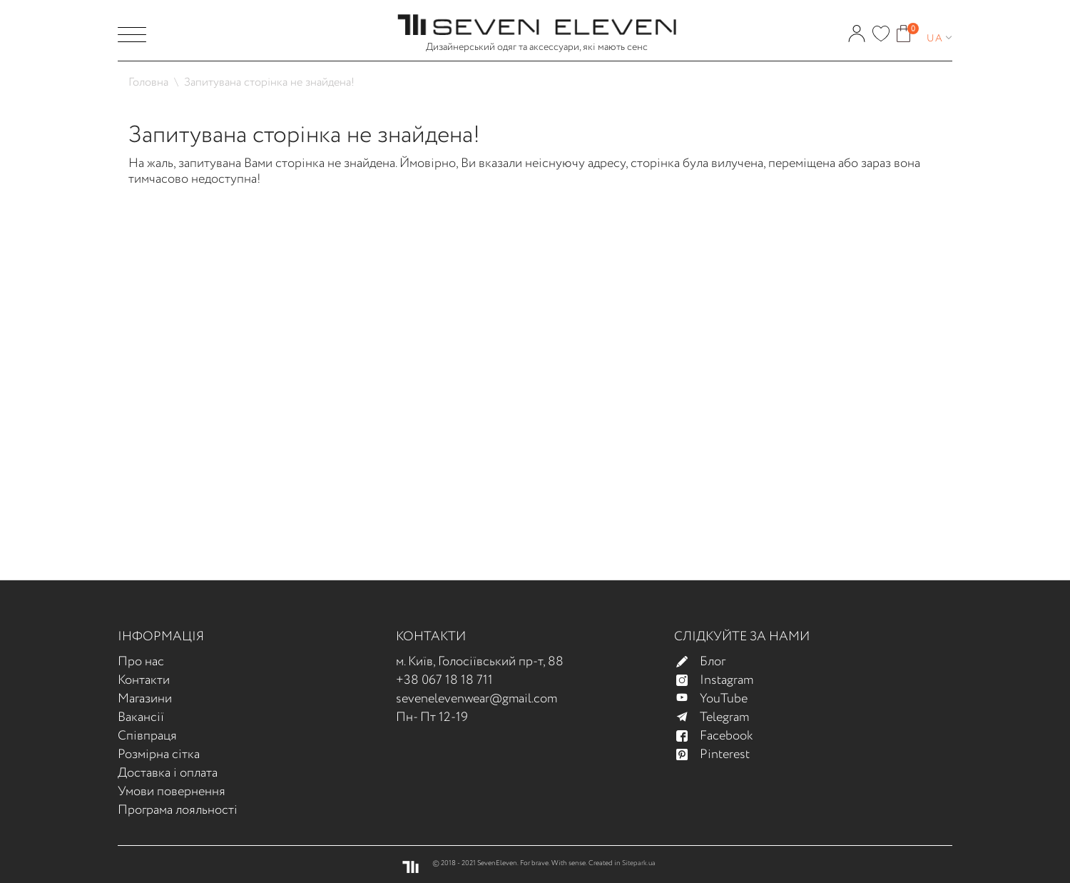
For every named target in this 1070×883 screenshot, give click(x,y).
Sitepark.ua (639, 863)
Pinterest (719, 754)
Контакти (144, 680)
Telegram (718, 717)
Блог (706, 661)
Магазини (145, 699)
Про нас (141, 661)
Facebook (720, 736)
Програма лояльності (178, 810)
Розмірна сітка (159, 754)
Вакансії (141, 717)
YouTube (718, 699)
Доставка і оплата (168, 773)
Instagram (720, 680)
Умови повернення (171, 791)
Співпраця (147, 736)
